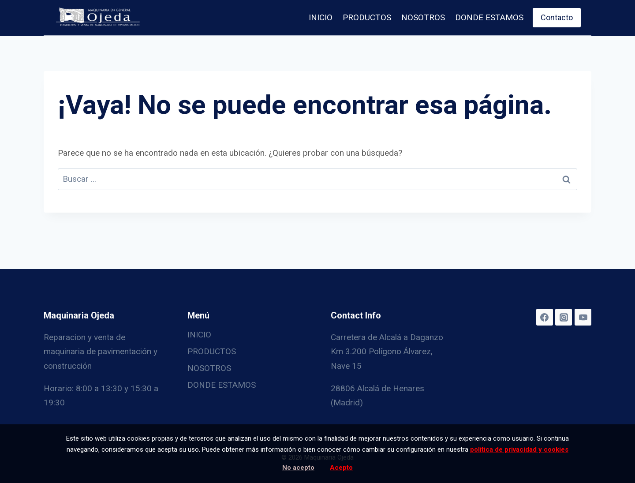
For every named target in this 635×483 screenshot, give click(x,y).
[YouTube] (583, 317)
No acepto (298, 468)
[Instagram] (563, 317)
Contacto (557, 17)
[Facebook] (544, 317)
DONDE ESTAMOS (489, 17)
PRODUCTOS (367, 17)
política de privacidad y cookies (519, 449)
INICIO (320, 17)
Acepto (341, 468)
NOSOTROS (423, 17)
